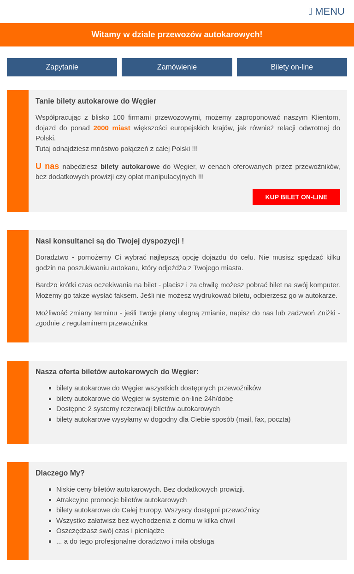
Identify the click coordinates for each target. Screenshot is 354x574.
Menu (326, 11)
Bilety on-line (292, 67)
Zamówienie (177, 67)
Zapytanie (62, 67)
